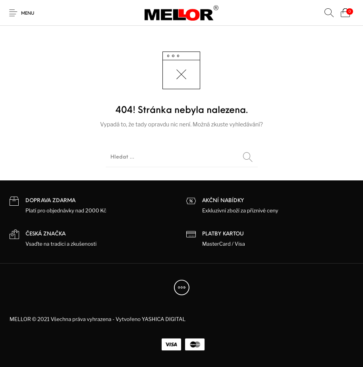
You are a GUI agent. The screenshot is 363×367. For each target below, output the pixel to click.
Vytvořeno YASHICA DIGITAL (150, 319)
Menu (27, 13)
